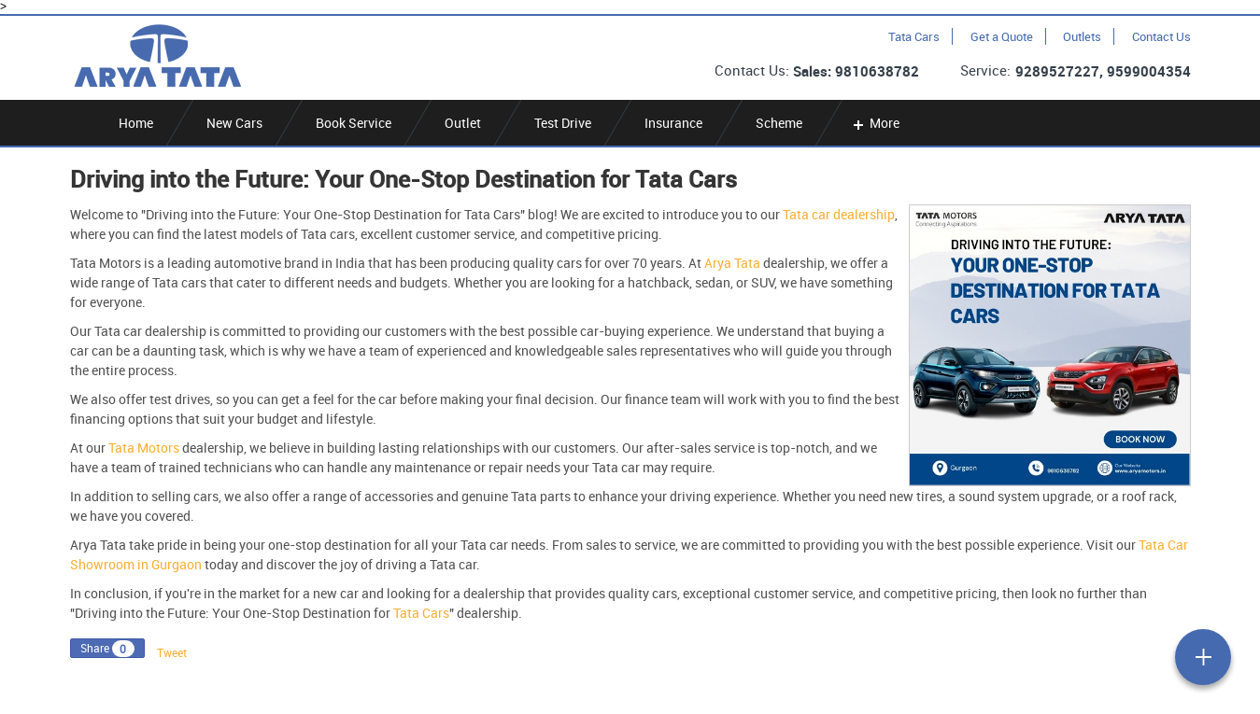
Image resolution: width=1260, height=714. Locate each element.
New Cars (234, 123)
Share (94, 647)
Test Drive (562, 123)
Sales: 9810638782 (856, 71)
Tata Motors (143, 447)
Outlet (463, 123)
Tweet (172, 652)
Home (136, 123)
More (874, 123)
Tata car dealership (839, 214)
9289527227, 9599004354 (1103, 71)
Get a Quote (1001, 36)
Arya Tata (732, 263)
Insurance (673, 123)
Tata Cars (914, 36)
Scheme (779, 123)
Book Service (353, 123)
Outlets (1082, 36)
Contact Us (1161, 36)
